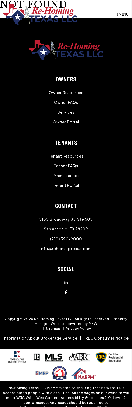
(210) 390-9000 (66, 238)
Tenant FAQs (66, 165)
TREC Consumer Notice (106, 338)
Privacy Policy (78, 328)
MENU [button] (123, 14)
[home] (40, 14)
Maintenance (66, 175)
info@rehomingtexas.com (66, 248)
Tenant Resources (66, 155)
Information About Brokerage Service (40, 338)
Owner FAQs (66, 102)
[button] (66, 282)
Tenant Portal (66, 185)
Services (66, 112)
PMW (93, 323)
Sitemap (53, 328)
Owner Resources (66, 92)
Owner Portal (66, 121)
